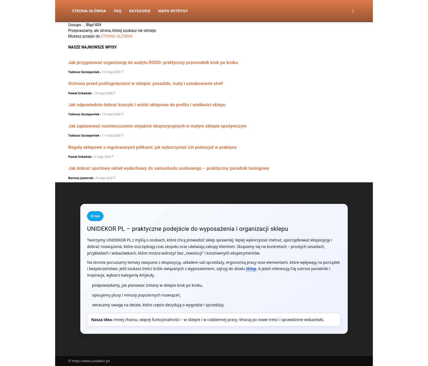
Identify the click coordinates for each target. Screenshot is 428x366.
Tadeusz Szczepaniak (83, 72)
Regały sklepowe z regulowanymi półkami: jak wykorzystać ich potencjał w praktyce (152, 147)
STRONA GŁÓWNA (117, 36)
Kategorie (139, 10)
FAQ (118, 10)
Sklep (251, 268)
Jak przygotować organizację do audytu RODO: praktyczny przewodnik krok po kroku (153, 62)
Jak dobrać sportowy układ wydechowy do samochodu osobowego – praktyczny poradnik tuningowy (168, 168)
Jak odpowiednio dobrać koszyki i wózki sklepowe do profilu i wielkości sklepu (146, 104)
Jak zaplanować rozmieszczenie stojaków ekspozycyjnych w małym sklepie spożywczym (157, 126)
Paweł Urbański (79, 93)
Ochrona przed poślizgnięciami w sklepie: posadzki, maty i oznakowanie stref (145, 83)
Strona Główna (89, 10)
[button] (353, 11)
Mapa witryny (173, 10)
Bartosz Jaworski (80, 178)
